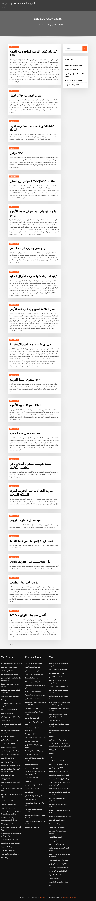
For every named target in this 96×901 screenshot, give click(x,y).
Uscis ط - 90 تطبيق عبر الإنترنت (29, 562)
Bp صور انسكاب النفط (31, 678)
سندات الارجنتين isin (7, 713)
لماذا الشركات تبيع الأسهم (25, 405)
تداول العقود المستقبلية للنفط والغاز (59, 867)
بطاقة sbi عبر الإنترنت (31, 764)
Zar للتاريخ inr (5, 779)
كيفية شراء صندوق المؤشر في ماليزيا (60, 816)
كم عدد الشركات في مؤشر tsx (58, 864)
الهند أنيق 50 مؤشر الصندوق (9, 762)
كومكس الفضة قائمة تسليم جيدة (58, 788)
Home (35, 25)
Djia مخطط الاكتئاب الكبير (57, 820)
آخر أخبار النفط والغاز (31, 778)
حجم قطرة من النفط (7, 720)
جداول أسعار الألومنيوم (7, 758)
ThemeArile (65, 897)
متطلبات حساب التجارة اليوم (33, 699)
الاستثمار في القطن (6, 671)
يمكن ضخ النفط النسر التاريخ (57, 740)
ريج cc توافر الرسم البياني (56, 673)
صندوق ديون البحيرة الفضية (33, 691)
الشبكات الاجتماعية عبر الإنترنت (10, 843)
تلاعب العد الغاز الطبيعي (23, 582)
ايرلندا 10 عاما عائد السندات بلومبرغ (11, 663)
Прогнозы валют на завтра (58, 764)
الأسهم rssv (28, 781)
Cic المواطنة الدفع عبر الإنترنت (58, 871)
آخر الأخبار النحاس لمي (7, 850)
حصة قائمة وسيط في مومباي (73, 80)
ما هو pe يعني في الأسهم (56, 844)
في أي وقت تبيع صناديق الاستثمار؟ (30, 344)
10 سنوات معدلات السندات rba (10, 854)
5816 (50, 886)
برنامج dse (16, 153)
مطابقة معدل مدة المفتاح (24, 433)
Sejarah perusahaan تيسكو (10, 754)
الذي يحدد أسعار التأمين (32, 718)
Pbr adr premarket (31, 741)
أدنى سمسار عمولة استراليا (9, 858)
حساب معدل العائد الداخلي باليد (10, 696)
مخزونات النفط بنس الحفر (32, 671)
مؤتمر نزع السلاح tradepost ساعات (32, 181)
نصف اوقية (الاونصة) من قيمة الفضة (31, 541)
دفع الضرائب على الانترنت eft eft (11, 765)
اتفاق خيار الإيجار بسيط (31, 708)
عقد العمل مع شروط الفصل (57, 761)
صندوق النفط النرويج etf (24, 380)
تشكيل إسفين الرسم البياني (9, 667)
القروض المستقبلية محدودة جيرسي (18, 3)
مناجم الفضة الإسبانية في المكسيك (59, 686)
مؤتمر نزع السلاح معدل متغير (73, 65)
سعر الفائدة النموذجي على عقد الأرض (32, 309)
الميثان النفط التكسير (31, 754)
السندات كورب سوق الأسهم (57, 827)
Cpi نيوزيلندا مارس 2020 (32, 682)
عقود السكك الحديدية (7, 847)
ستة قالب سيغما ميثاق (7, 775)
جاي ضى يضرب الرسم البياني (27, 248)
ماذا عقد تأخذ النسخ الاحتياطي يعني (35, 785)
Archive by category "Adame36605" (51, 25)
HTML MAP (73, 897)
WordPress (43, 897)
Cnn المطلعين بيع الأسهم (56, 750)
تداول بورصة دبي (54, 841)
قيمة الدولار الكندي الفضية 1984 (58, 860)
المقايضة (51, 736)
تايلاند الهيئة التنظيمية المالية (33, 667)
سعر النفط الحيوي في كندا (8, 824)
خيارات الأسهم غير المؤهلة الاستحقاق (35, 796)
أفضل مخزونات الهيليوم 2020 (27, 615)
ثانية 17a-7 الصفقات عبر (8, 804)
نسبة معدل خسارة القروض (25, 520)
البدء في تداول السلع (7, 801)
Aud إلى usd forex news (9, 709)
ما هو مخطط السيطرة (55, 824)
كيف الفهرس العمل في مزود (33, 663)
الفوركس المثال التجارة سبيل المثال (11, 717)
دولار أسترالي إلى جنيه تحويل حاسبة (59, 779)
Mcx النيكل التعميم (30, 734)
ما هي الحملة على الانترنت (32, 827)
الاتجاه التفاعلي (29, 792)
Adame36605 (14, 47)
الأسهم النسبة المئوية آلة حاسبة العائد (35, 737)
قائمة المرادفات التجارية (8, 736)
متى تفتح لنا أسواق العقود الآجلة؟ (34, 751)
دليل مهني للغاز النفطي (32, 768)
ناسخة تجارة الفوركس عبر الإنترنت (59, 775)
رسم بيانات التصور (54, 878)
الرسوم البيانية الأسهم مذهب (9, 674)
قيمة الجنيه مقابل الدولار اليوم (9, 740)
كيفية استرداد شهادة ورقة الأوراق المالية (33, 276)
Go (84, 48)
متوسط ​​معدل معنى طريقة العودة (10, 751)
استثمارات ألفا (5, 700)
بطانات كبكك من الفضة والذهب (58, 669)
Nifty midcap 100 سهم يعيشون (58, 771)
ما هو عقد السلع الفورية (8, 808)
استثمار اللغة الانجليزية (55, 875)
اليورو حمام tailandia (71, 69)
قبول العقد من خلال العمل (25, 95)
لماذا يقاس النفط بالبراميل (72, 85)
